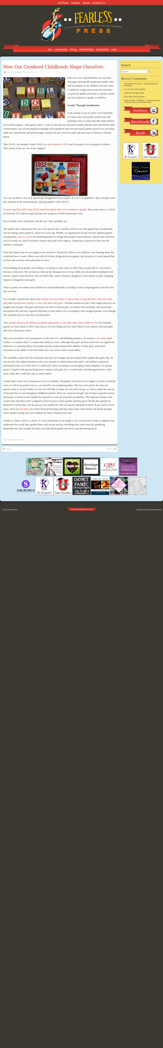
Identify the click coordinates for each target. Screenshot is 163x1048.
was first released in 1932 (56, 144)
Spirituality (102, 49)
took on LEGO (24, 236)
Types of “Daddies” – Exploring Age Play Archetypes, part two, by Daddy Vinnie (142, 101)
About (86, 2)
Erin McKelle (17, 72)
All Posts (63, 2)
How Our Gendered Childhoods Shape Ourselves (53, 67)
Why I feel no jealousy (138, 89)
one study (101, 338)
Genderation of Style (13, 440)
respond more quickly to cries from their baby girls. (38, 303)
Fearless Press (12, 510)
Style (114, 49)
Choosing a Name (137, 93)
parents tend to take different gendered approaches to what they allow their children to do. (53, 322)
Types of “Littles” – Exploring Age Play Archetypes (141, 85)
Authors (75, 2)
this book (24, 409)
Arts (50, 49)
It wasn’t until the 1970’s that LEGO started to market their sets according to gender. (45, 209)
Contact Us (98, 2)
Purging (6, 448)
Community (61, 49)
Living (73, 49)
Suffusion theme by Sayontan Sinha (148, 510)
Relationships (86, 49)
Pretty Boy (111, 448)
